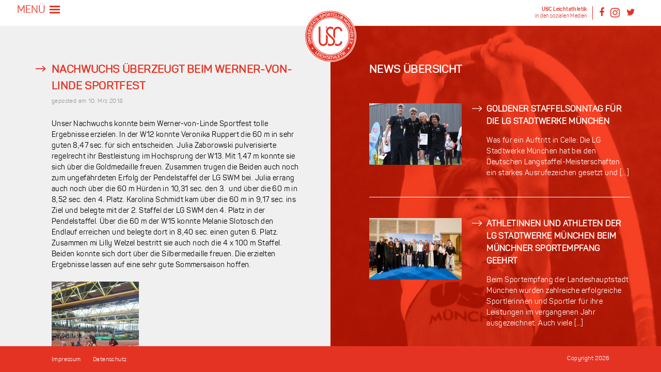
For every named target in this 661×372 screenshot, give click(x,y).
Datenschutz (110, 360)
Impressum (66, 360)
